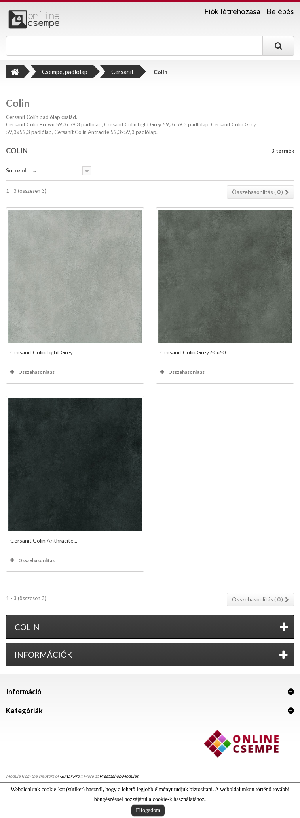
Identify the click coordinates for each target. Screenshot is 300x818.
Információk (43, 654)
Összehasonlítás (36, 372)
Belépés (280, 11)
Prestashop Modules (119, 775)
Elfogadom (148, 810)
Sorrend (16, 170)
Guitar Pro (70, 775)
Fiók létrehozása (232, 11)
